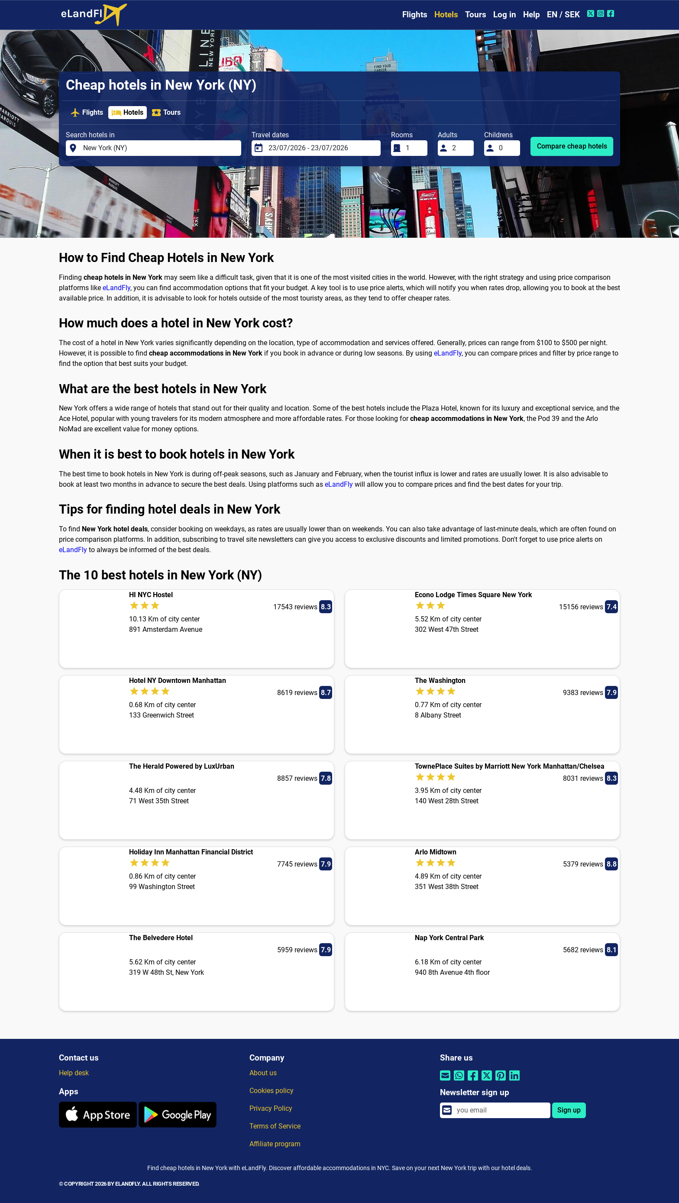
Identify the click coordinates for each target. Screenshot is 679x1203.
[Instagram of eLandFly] (602, 13)
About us (263, 1073)
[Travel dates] (322, 148)
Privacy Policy (270, 1108)
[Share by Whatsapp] (459, 1081)
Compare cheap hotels (572, 146)
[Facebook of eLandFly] (612, 13)
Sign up (569, 1110)
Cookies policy (271, 1091)
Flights (414, 14)
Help (531, 14)
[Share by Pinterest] (500, 1081)
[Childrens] (507, 148)
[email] (501, 1110)
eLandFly (116, 288)
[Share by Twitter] (487, 1081)
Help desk (74, 1073)
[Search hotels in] (160, 148)
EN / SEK (563, 14)
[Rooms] (414, 148)
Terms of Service (275, 1126)
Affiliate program (275, 1144)
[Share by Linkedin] (514, 1081)
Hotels (446, 14)
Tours (475, 14)
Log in (504, 14)
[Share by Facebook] (473, 1081)
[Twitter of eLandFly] (592, 13)
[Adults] (460, 148)
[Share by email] (445, 1081)
